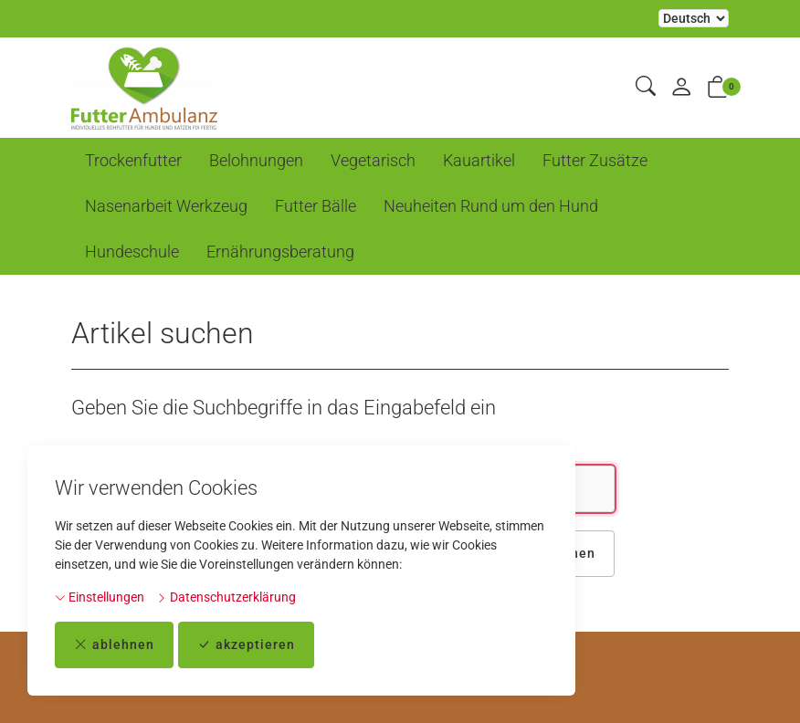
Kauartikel (479, 160)
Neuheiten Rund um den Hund (491, 205)
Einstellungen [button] (99, 597)
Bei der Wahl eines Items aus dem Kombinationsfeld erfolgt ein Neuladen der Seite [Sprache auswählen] (693, 18)
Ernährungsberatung (280, 251)
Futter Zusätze (594, 160)
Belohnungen (256, 160)
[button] (646, 87)
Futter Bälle (315, 205)
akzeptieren (246, 645)
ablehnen (114, 645)
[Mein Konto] (681, 88)
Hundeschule (132, 251)
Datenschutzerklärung (226, 597)
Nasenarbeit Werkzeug (166, 205)
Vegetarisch (373, 160)
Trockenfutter (133, 160)
